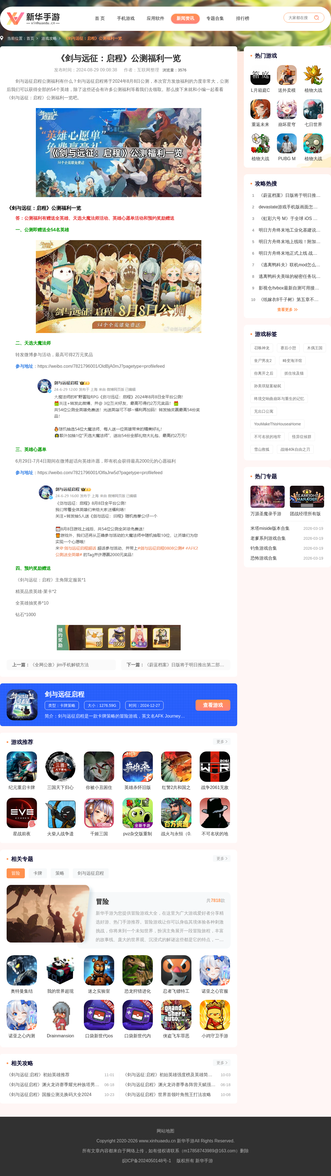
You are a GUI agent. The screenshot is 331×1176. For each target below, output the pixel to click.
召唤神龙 (261, 348)
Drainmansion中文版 (60, 1019)
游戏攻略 (49, 38)
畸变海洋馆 (292, 360)
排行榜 (242, 18)
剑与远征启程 (64, 694)
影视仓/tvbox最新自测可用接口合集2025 (290, 288)
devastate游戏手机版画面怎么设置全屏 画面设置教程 (290, 207)
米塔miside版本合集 (270, 528)
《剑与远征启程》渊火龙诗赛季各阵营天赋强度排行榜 (169, 1084)
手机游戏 (126, 18)
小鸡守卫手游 (215, 1019)
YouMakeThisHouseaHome (277, 424)
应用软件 (155, 18)
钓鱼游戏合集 (263, 548)
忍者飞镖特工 (176, 974)
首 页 (100, 18)
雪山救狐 (261, 449)
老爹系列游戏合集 (268, 538)
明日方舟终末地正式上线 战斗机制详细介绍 (290, 253)
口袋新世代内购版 (137, 1019)
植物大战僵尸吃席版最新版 (313, 148)
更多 (220, 741)
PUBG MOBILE (287, 148)
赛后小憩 (288, 348)
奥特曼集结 (22, 974)
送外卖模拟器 (287, 80)
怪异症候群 (301, 436)
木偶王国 (314, 348)
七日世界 (313, 113)
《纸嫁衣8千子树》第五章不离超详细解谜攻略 (290, 299)
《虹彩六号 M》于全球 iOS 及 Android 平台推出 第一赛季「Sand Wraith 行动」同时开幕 (290, 218)
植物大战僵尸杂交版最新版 (260, 148)
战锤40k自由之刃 (295, 449)
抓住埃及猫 (294, 373)
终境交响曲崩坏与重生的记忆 (279, 398)
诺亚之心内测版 (22, 1019)
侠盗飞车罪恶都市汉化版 (176, 1019)
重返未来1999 (260, 114)
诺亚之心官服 (215, 974)
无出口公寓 (263, 411)
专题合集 (215, 18)
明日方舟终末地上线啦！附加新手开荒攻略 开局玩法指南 (290, 241)
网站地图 (165, 1131)
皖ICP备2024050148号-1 (146, 1160)
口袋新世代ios (99, 1019)
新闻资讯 (185, 18)
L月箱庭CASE (260, 80)
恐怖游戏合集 (263, 558)
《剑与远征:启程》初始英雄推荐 (38, 1074)
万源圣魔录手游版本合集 (267, 503)
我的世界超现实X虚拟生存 (60, 974)
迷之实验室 (99, 974)
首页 (30, 38)
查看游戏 (213, 705)
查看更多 (285, 309)
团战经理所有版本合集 (307, 503)
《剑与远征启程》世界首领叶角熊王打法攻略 (167, 1094)
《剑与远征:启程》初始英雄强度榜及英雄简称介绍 (169, 1074)
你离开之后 (263, 373)
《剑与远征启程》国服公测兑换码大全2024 (49, 1094)
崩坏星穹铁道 (287, 114)
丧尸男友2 (263, 360)
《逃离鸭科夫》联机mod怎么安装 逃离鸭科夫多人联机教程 (290, 264)
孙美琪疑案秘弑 (267, 386)
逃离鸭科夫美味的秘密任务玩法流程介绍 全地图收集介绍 (290, 276)
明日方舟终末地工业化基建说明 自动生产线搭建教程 (290, 230)
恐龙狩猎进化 (137, 974)
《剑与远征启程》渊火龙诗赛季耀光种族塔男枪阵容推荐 (53, 1084)
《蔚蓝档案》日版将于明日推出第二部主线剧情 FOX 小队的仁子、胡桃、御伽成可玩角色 (290, 195)
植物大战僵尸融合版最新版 (313, 80)
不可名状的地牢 (267, 436)
